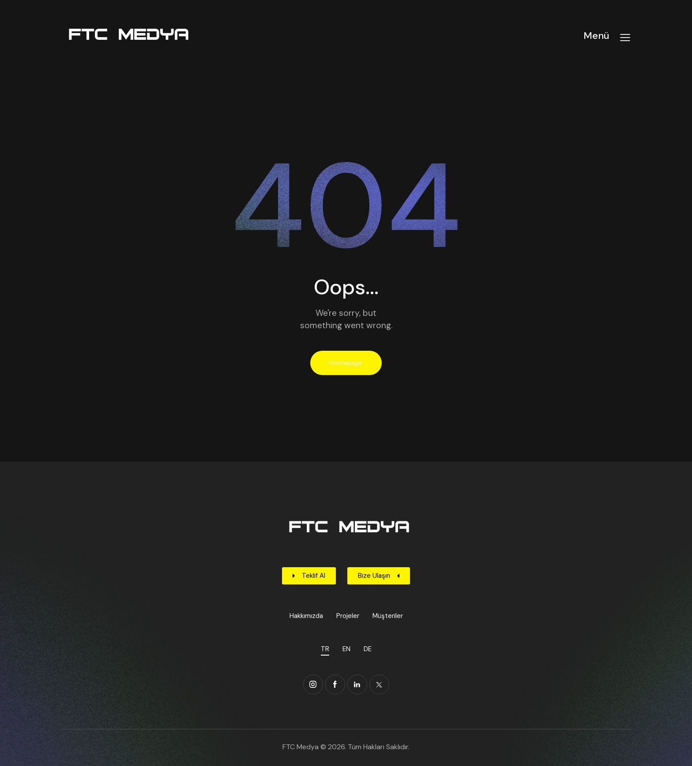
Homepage (346, 363)
